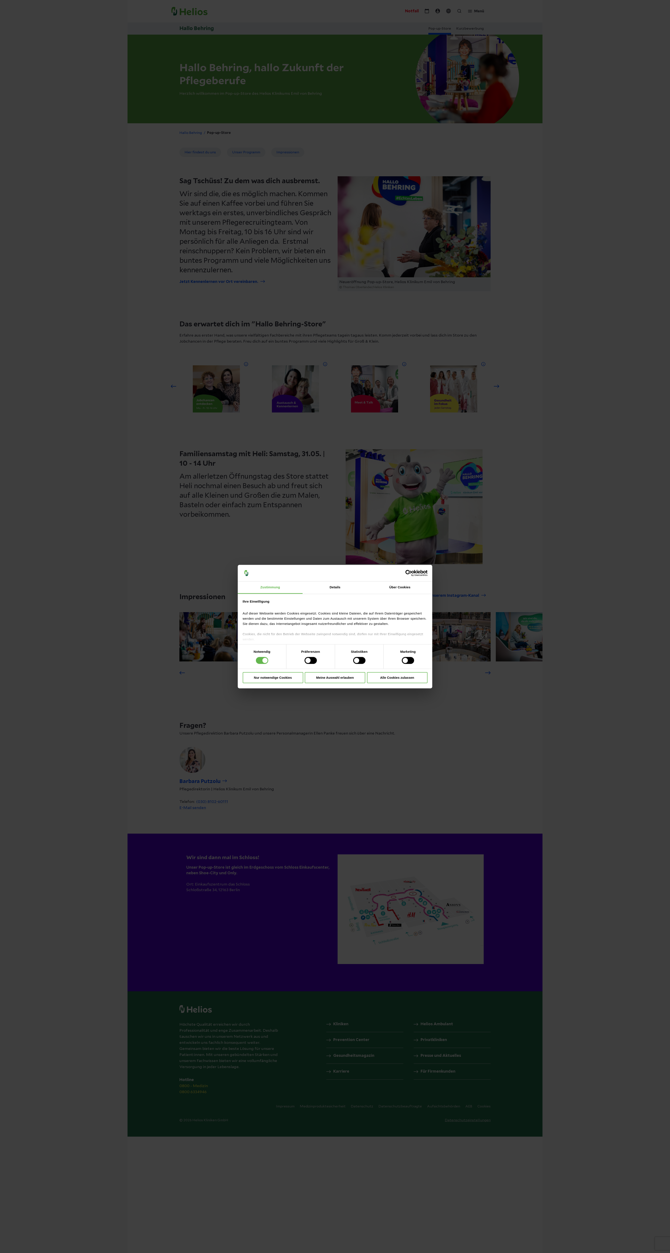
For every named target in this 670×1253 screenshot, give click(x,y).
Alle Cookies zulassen (397, 678)
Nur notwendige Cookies (273, 678)
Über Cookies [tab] (399, 587)
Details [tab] (335, 587)
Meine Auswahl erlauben (335, 678)
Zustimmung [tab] (270, 587)
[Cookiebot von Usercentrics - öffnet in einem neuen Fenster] (409, 573)
